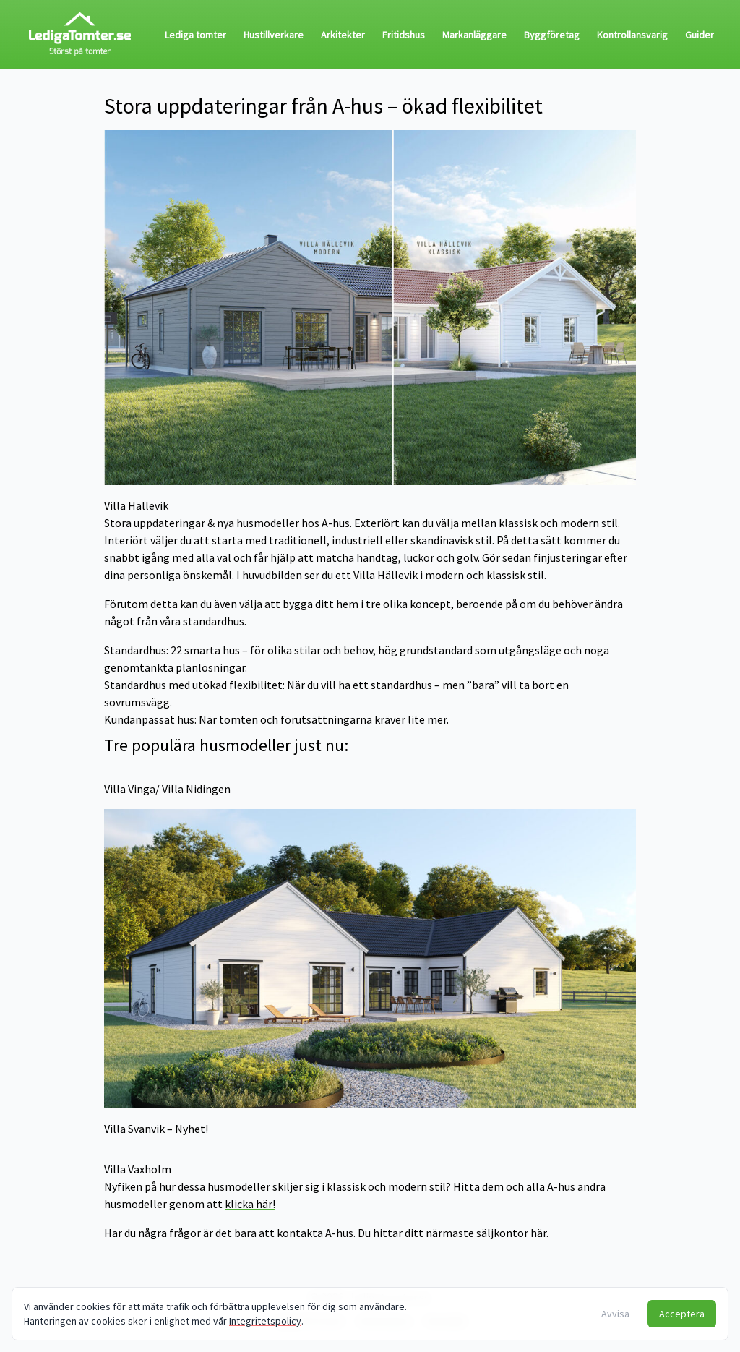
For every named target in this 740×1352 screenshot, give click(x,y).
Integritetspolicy (265, 1320)
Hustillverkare (274, 34)
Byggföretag (552, 34)
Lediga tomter (195, 34)
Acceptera (682, 1313)
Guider (699, 34)
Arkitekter (343, 34)
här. (539, 1232)
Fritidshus (403, 34)
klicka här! (250, 1204)
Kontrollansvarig (632, 34)
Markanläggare (474, 34)
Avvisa (615, 1313)
